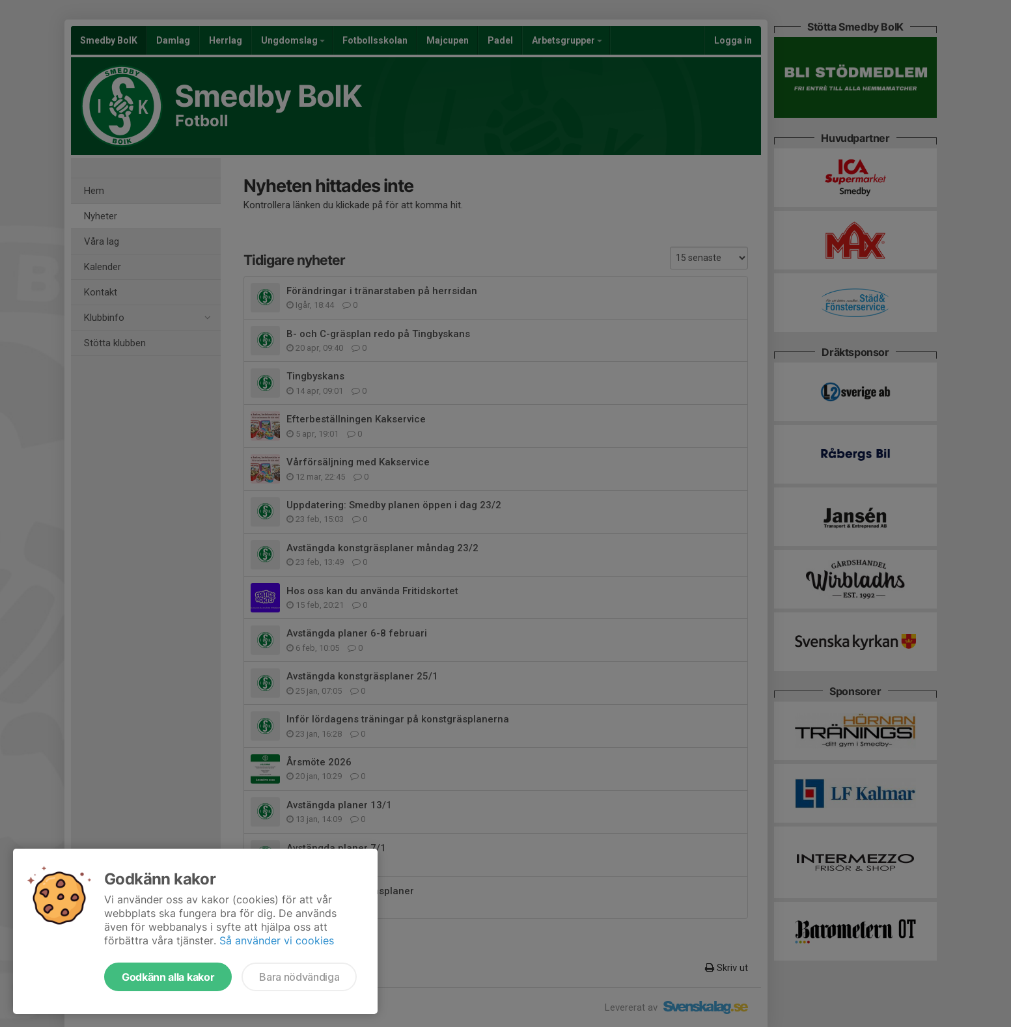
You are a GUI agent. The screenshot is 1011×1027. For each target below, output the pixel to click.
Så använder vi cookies (276, 940)
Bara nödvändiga (299, 976)
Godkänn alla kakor (168, 976)
